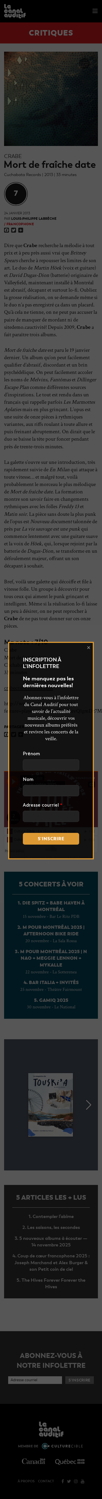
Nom (28, 779)
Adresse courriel (42, 805)
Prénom (31, 754)
